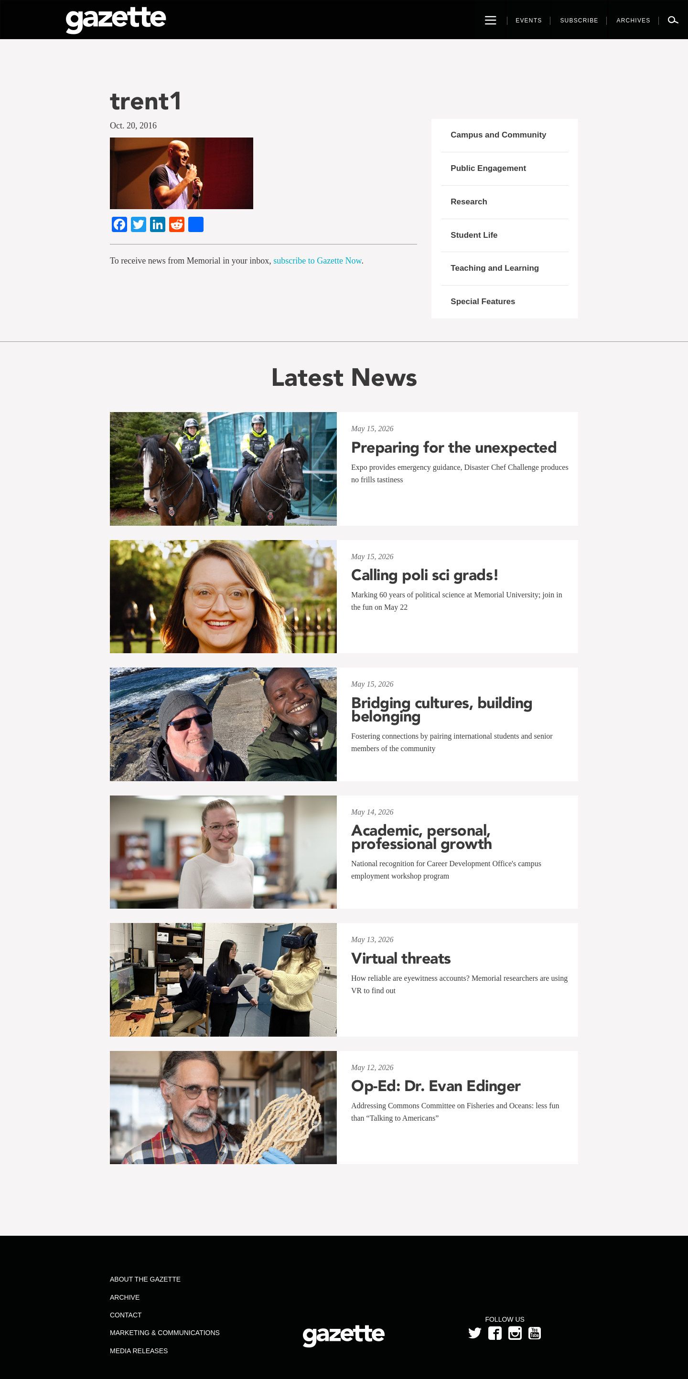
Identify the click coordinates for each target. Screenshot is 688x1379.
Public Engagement (488, 168)
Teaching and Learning (495, 268)
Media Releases (139, 1351)
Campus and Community (498, 134)
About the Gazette (145, 1279)
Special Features (483, 301)
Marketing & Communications (165, 1333)
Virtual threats (401, 958)
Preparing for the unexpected (454, 447)
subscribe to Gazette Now (317, 260)
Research (469, 201)
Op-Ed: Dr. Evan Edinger (436, 1086)
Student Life (474, 235)
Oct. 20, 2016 (133, 125)
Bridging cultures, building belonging (442, 709)
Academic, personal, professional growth (421, 837)
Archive (125, 1297)
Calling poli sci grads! (425, 575)
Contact (126, 1315)
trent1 (146, 100)
